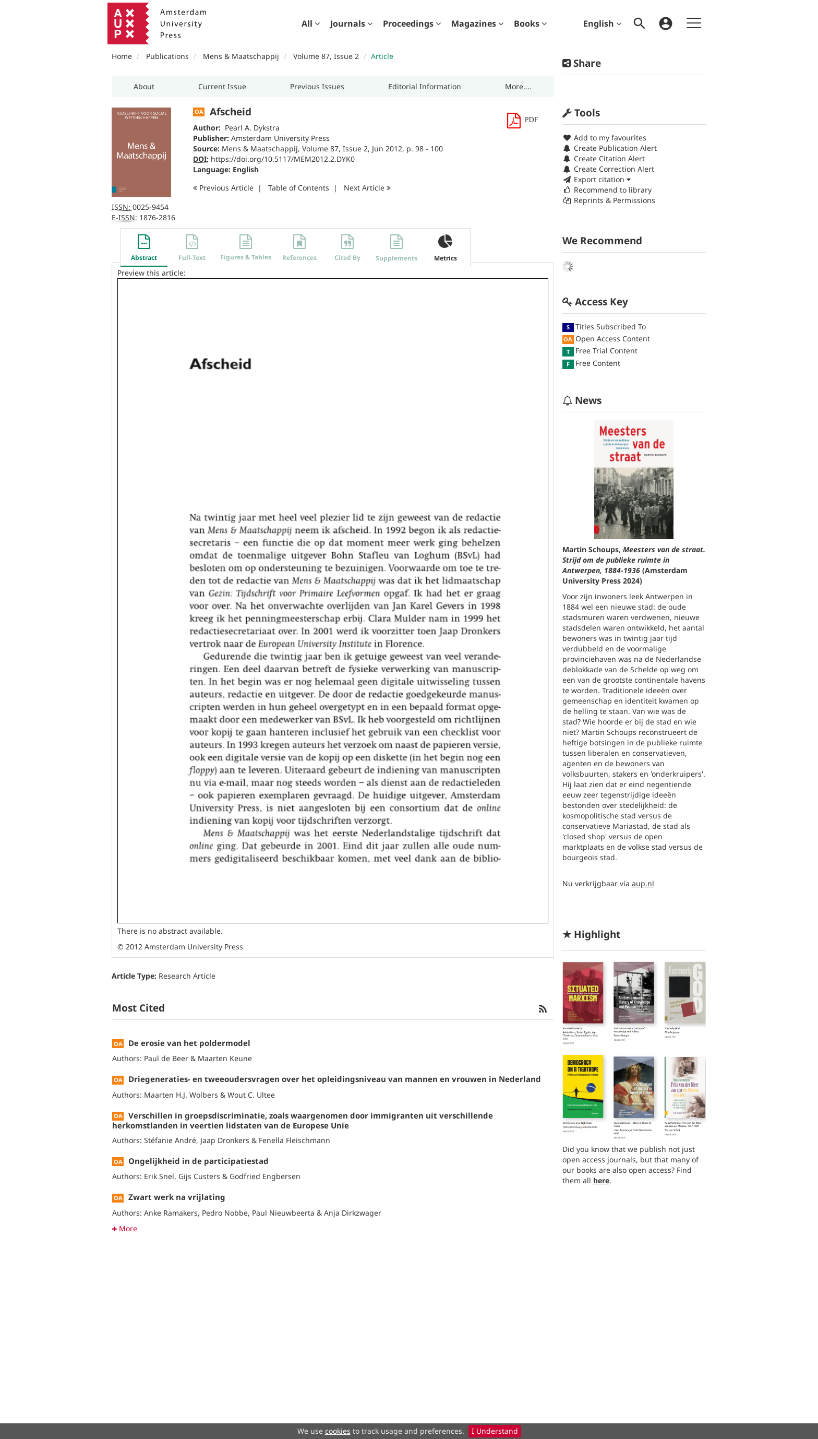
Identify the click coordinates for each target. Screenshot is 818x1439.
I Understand (495, 1431)
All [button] (311, 23)
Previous (223, 188)
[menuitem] (310, 23)
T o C (298, 188)
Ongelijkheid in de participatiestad (198, 1161)
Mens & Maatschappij (241, 56)
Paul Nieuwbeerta (283, 1213)
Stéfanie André (170, 1140)
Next (367, 188)
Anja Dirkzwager (352, 1213)
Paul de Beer (166, 1058)
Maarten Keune (225, 1058)
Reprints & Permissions (608, 200)
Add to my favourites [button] (604, 137)
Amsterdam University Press (280, 138)
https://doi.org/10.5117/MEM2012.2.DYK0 (283, 159)
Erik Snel (159, 1176)
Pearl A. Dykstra (252, 128)
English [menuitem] (602, 23)
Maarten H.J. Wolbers (181, 1095)
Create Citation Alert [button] (603, 158)
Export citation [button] (596, 179)
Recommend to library (607, 190)
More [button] (124, 1228)
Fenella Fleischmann (294, 1140)
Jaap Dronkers (224, 1140)
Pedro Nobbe (225, 1213)
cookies (338, 1431)
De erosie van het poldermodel (189, 1043)
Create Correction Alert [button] (608, 169)
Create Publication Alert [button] (609, 148)
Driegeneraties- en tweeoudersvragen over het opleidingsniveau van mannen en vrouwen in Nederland (334, 1079)
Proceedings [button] (412, 23)
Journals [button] (351, 23)
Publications (167, 56)
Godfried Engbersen (265, 1176)
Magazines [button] (477, 23)
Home (122, 56)
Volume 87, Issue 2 (327, 56)
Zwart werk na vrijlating (176, 1197)
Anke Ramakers (171, 1213)
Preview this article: (151, 273)
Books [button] (530, 23)
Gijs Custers (199, 1176)
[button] (144, 86)
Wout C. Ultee (251, 1095)
